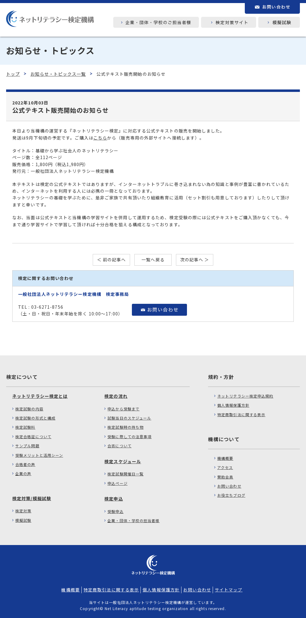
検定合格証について (33, 436)
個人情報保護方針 (233, 405)
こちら (100, 138)
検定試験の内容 (29, 408)
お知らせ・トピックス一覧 (58, 74)
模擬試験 (23, 520)
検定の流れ (116, 396)
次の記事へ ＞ (194, 259)
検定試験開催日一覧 (125, 473)
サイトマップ (229, 590)
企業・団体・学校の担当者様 (133, 520)
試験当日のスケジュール (129, 417)
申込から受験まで (123, 408)
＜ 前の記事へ (111, 259)
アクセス (225, 467)
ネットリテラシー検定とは (40, 396)
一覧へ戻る (153, 259)
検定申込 (113, 499)
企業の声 (23, 473)
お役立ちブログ (231, 495)
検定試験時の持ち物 (125, 427)
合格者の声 (25, 464)
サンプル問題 (27, 445)
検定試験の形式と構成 (35, 417)
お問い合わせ (229, 486)
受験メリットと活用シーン (39, 455)
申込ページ (117, 483)
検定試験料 (25, 427)
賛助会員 (225, 476)
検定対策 (23, 510)
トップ (13, 74)
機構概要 (225, 458)
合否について (119, 445)
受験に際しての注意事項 (129, 436)
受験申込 (115, 511)
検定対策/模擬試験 (31, 498)
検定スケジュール (122, 461)
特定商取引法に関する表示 (241, 414)
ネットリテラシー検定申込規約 (245, 395)
